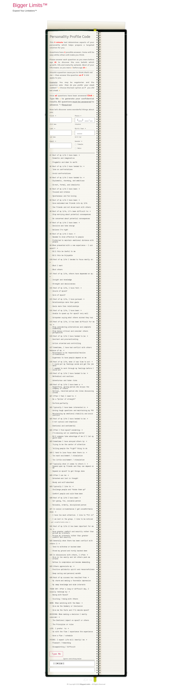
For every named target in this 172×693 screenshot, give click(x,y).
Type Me (56, 654)
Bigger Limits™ (30, 5)
